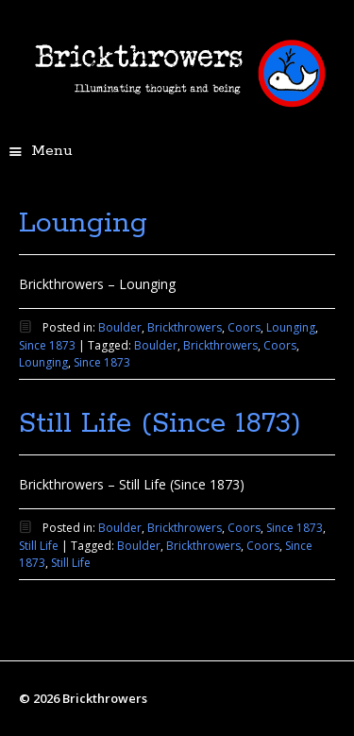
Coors (244, 327)
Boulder (120, 327)
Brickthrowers (184, 327)
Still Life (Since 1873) (160, 423)
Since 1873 (47, 345)
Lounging (83, 223)
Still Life (39, 546)
